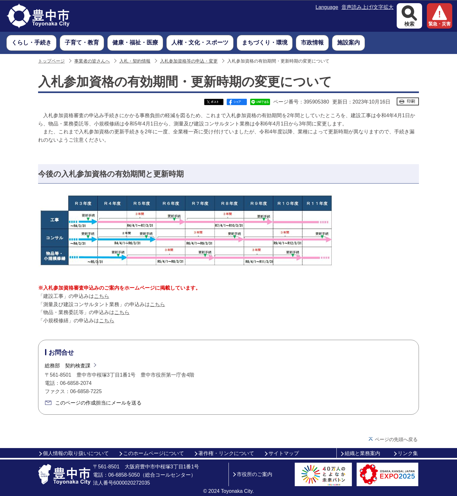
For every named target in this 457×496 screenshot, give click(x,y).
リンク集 (408, 453)
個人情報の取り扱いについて (76, 453)
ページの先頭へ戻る (396, 439)
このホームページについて (153, 453)
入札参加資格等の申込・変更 (189, 61)
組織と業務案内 (362, 453)
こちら (101, 296)
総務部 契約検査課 (67, 365)
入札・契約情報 (134, 61)
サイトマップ (283, 453)
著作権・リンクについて (226, 453)
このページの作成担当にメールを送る (98, 403)
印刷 (411, 101)
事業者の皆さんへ (92, 61)
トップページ (51, 61)
